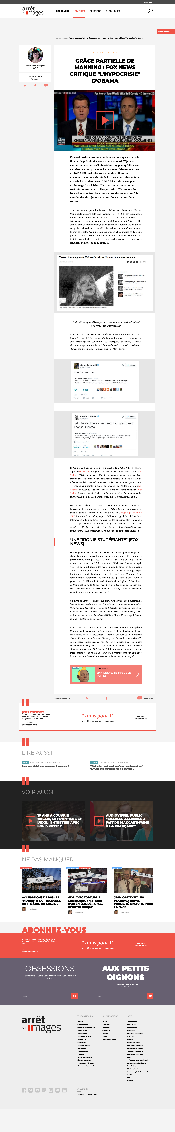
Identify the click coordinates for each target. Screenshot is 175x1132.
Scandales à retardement (86, 1051)
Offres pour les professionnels (137, 1083)
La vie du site (131, 1048)
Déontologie (81, 1063)
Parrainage (131, 1054)
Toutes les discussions (135, 1074)
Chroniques (112, 11)
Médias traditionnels (84, 1080)
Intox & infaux (82, 1054)
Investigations (82, 1057)
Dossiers (105, 1057)
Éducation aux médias (135, 1057)
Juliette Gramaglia (35, 89)
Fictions (80, 1045)
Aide (129, 1080)
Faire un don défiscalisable (136, 1086)
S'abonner (164, 31)
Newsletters (131, 1089)
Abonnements (132, 1045)
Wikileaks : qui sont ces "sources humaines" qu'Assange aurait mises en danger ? (116, 791)
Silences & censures (84, 1083)
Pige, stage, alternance (135, 1077)
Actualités (79, 11)
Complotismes (82, 1074)
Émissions (95, 11)
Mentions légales (133, 1092)
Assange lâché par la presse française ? (45, 789)
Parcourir (62, 11)
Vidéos (104, 1060)
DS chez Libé (92, 1118)
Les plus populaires (109, 1063)
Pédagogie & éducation (85, 1086)
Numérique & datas (84, 1060)
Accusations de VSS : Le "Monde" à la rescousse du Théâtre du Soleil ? (41, 924)
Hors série (80, 1118)
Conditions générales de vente (138, 1095)
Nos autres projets (133, 1066)
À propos (130, 1060)
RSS (128, 1101)
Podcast (130, 1104)
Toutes (104, 1045)
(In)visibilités (81, 1071)
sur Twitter (84, 495)
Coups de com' (82, 1048)
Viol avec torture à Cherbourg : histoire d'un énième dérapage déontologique (85, 925)
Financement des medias (86, 1089)
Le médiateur (132, 1051)
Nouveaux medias (83, 1069)
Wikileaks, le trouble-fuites (45, 786)
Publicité (80, 1077)
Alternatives (81, 1066)
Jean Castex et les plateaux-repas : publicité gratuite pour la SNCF (133, 925)
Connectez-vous (29, 748)
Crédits (129, 1098)
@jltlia (35, 91)
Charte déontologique (135, 1069)
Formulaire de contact (135, 1071)
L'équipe (130, 1063)
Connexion (148, 2)
